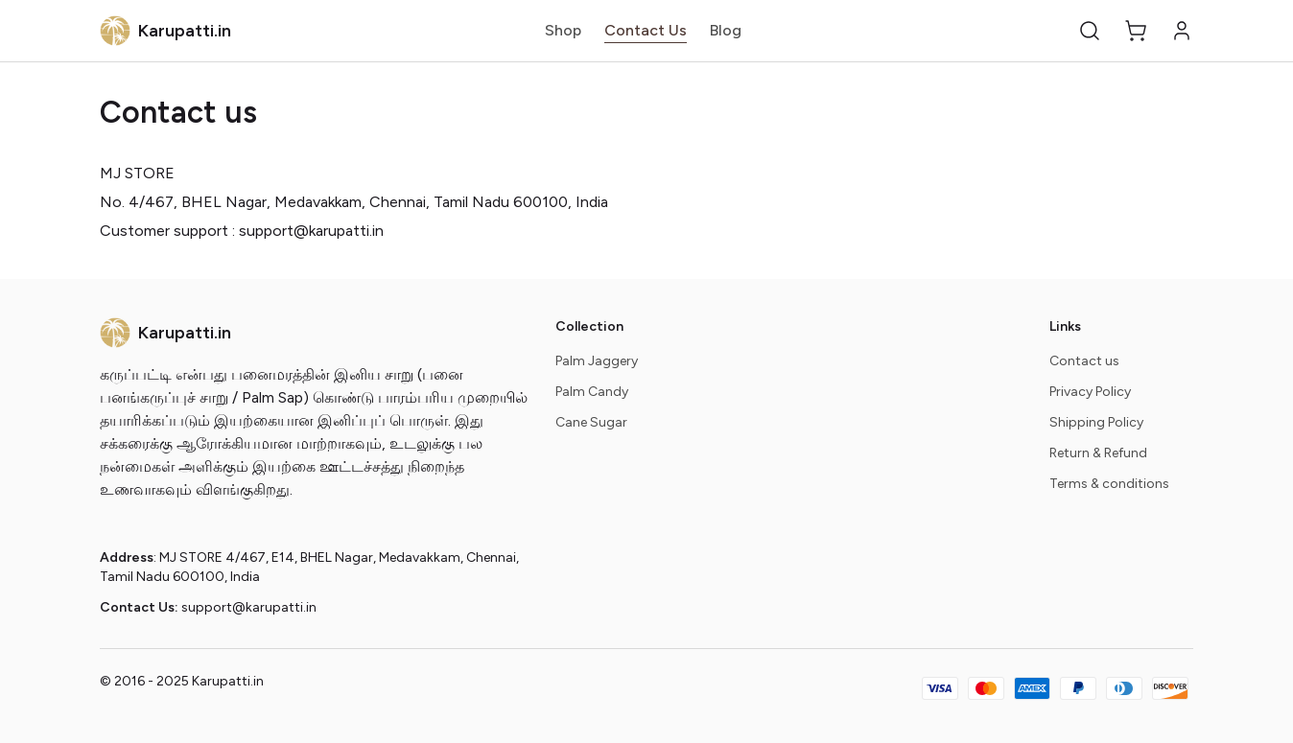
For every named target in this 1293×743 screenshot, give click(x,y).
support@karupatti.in (249, 607)
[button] (1089, 30)
